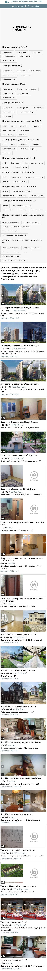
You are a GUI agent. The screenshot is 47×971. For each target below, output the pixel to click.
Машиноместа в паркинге (22, 191)
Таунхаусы (36, 126)
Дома (4, 126)
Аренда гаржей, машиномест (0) (19, 201)
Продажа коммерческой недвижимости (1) (23, 216)
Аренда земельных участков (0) (18, 172)
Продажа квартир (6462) (14, 47)
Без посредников (8, 60)
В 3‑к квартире (23, 93)
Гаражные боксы (8, 196)
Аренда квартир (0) (12, 66)
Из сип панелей (8, 134)
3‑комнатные (36, 52)
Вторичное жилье (8, 56)
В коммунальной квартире (27, 89)
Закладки (17, 6)
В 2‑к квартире (7, 93)
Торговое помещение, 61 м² (13, 922)
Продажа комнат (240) (13, 84)
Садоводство (16, 163)
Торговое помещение (31, 222)
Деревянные (24, 130)
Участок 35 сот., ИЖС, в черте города (18, 886)
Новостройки (25, 56)
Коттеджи (23, 126)
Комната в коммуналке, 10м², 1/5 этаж (18, 456)
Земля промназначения (34, 163)
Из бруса (22, 134)
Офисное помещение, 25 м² (13, 960)
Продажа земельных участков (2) (19, 158)
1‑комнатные (7, 52)
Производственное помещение (14, 235)
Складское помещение (10, 231)
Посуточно (26, 75)
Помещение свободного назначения (15, 227)
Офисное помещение (10, 222)
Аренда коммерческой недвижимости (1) (22, 241)
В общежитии (7, 89)
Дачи (13, 126)
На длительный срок (9, 75)
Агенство (5, 167)
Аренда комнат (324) (12, 103)
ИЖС (4, 163)
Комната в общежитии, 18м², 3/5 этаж (18, 489)
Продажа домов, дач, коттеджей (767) (21, 121)
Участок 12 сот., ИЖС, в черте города (18, 850)
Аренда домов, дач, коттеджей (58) (20, 140)
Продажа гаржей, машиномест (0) (19, 187)
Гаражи (5, 191)
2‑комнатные (21, 52)
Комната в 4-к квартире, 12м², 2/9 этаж (19, 422)
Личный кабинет (32, 6)
